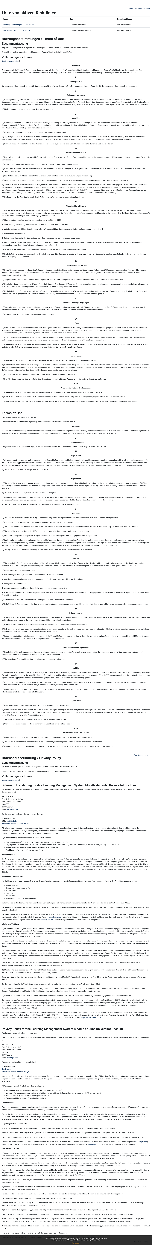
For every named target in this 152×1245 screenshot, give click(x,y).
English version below (10, 61)
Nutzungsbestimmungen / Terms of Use (64, 1240)
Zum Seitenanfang (141, 755)
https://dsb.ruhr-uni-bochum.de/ (14, 824)
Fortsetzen (76, 1243)
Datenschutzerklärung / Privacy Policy (88, 1240)
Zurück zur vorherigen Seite (139, 8)
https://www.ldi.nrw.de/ (90, 1017)
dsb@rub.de (12, 821)
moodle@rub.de (55, 917)
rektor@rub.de (12, 809)
